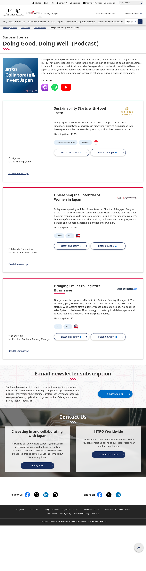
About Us (50, 3)
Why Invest (20, 509)
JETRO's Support (71, 509)
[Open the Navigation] (8, 21)
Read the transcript (18, 173)
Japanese (76, 3)
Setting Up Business (51, 509)
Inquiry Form (37, 465)
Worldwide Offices (108, 454)
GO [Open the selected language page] (140, 21)
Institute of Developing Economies (100, 3)
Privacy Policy (65, 513)
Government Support (91, 509)
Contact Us (63, 3)
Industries (34, 509)
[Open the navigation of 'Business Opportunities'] (107, 13)
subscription (115, 393)
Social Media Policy (81, 513)
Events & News (124, 509)
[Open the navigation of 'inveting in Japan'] (133, 13)
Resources (109, 509)
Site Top (38, 3)
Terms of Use (52, 513)
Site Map (95, 513)
